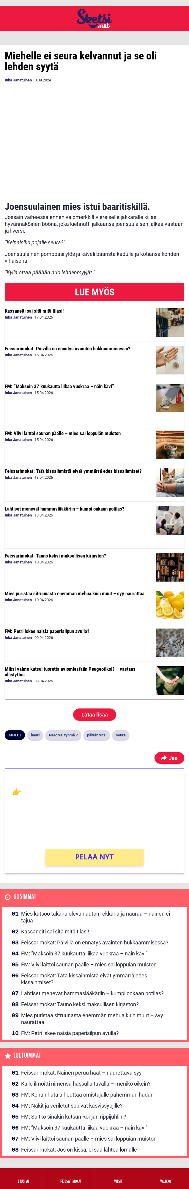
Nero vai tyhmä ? (63, 735)
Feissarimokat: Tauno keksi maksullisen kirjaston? (55, 556)
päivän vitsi (96, 735)
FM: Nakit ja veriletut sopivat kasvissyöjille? (72, 1106)
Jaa (169, 758)
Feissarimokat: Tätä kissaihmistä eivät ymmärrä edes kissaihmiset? (73, 471)
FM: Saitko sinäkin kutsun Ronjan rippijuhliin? (73, 1117)
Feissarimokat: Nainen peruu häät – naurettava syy (81, 1073)
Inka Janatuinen (18, 80)
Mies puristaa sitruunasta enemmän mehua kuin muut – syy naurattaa (74, 593)
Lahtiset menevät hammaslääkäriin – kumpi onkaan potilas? (65, 509)
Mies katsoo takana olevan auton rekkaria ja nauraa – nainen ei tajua (95, 917)
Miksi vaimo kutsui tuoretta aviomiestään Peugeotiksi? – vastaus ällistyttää (70, 672)
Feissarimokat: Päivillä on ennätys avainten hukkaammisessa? (67, 349)
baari (35, 735)
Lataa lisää (94, 714)
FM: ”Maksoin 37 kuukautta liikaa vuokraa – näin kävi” (59, 386)
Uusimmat (24, 896)
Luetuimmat (27, 1055)
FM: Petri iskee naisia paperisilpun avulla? (47, 631)
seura (121, 735)
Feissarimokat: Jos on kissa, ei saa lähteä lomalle (79, 1150)
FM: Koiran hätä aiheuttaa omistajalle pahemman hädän (87, 1095)
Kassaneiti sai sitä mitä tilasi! (34, 311)
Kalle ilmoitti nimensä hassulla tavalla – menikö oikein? (86, 1084)
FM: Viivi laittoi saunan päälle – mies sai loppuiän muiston (63, 433)
